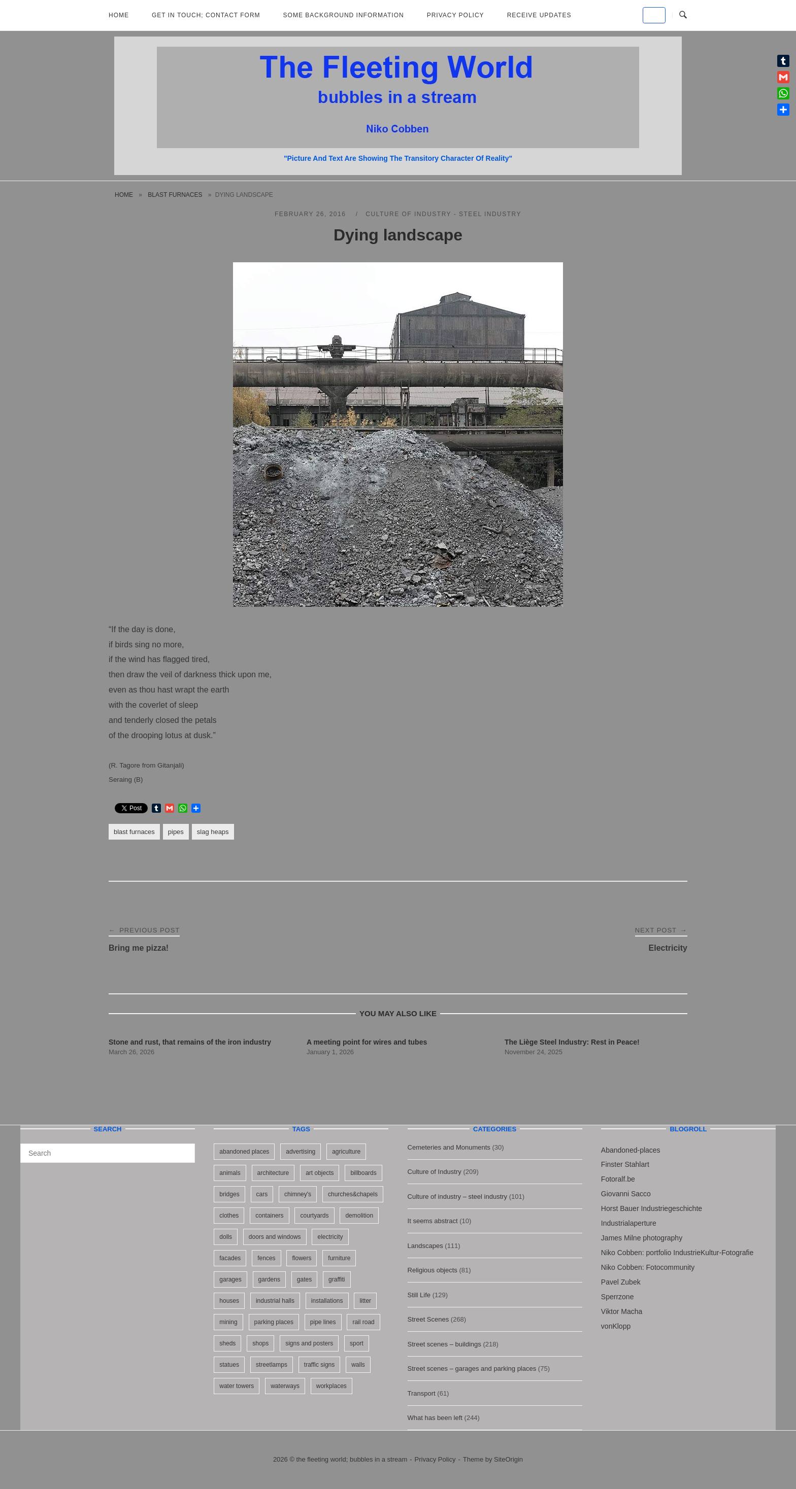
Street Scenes (428, 1319)
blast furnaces (175, 194)
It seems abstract (433, 1221)
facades (230, 1258)
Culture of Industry (434, 1171)
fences (266, 1258)
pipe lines (323, 1322)
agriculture (346, 1151)
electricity (330, 1236)
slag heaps (213, 832)
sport (356, 1343)
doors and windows (275, 1236)
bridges (229, 1194)
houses (229, 1300)
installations (327, 1300)
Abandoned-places (630, 1150)
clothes (229, 1215)
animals (229, 1172)
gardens (269, 1279)
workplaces (331, 1386)
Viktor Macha (621, 1311)
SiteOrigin (508, 1459)
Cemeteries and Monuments (449, 1147)
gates (304, 1279)
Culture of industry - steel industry (443, 214)
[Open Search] (683, 15)
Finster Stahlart (625, 1164)
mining (228, 1322)
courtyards (314, 1215)
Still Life (419, 1295)
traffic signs (319, 1364)
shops (260, 1343)
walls (358, 1364)
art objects (320, 1172)
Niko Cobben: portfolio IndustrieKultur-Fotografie (677, 1253)
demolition (359, 1215)
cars (262, 1194)
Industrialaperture (628, 1223)
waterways (285, 1386)
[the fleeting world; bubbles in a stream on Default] (654, 15)
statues (229, 1364)
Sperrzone (617, 1297)
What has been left (435, 1418)
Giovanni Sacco (626, 1194)
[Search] (183, 1148)
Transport (422, 1393)
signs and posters (309, 1343)
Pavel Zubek (621, 1282)
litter (365, 1300)
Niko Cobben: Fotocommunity (647, 1267)
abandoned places (244, 1151)
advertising (300, 1151)
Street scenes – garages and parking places (472, 1368)
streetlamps (271, 1364)
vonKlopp (616, 1326)
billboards (363, 1172)
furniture (339, 1258)
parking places (273, 1322)
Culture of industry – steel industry (458, 1196)
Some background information (343, 15)
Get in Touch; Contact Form (206, 15)
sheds (227, 1343)
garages (230, 1279)
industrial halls (275, 1300)
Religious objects (432, 1270)
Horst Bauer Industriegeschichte (651, 1208)
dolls (225, 1236)
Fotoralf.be (618, 1179)
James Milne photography (641, 1238)
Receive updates (539, 15)
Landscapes (425, 1246)
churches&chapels (353, 1194)
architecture (273, 1172)
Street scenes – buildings (444, 1344)
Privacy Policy (455, 15)
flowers (301, 1258)
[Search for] (107, 1153)
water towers (236, 1386)
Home (119, 15)
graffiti (336, 1279)
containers (269, 1215)
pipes (176, 832)
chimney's (297, 1194)
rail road (363, 1322)
